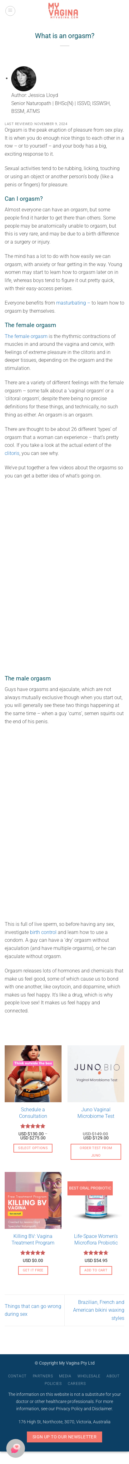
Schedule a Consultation (33, 1113)
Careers (77, 1383)
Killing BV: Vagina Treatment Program (33, 1239)
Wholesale (89, 1376)
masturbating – (74, 303)
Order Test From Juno (96, 1152)
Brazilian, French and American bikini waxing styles (98, 1310)
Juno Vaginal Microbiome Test (95, 1113)
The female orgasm (27, 336)
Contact (17, 1376)
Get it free (33, 1270)
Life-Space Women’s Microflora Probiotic (96, 1239)
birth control (44, 932)
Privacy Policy (69, 1408)
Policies (53, 1383)
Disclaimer (102, 1408)
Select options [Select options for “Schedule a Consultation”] (33, 1148)
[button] (10, 11)
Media (65, 1376)
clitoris (12, 453)
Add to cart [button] (95, 1270)
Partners (43, 1376)
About (113, 1376)
